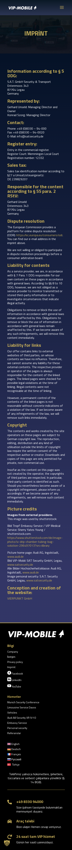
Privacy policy (15, 662)
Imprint (11, 667)
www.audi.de (15, 556)
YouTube (14, 686)
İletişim (11, 657)
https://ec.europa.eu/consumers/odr (39, 235)
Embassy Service (17, 723)
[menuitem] (13, 745)
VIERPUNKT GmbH (19, 598)
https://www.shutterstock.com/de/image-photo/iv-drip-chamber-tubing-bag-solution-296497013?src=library (35, 541)
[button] (7, 843)
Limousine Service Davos (21, 707)
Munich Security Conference (23, 702)
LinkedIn (14, 679)
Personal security (17, 728)
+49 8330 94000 (29, 802)
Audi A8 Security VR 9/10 (21, 718)
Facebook (15, 673)
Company (12, 652)
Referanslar (14, 733)
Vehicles (12, 712)
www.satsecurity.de (20, 564)
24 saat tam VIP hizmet (35, 836)
